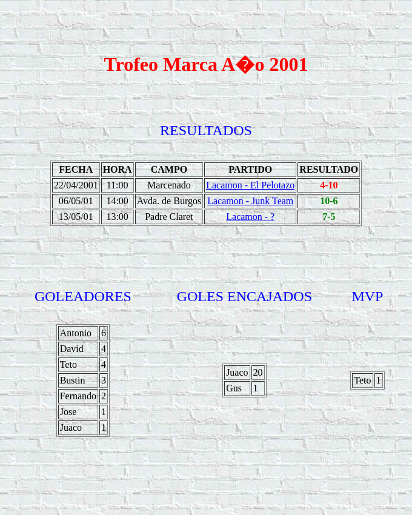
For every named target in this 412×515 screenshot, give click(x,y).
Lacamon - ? (250, 216)
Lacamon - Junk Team (250, 201)
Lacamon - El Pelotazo (250, 185)
